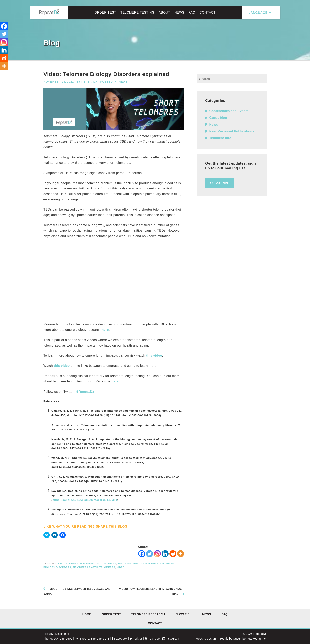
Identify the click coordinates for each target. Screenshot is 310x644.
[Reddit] (172, 553)
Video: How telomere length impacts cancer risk (151, 592)
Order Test (105, 12)
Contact (207, 12)
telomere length (85, 567)
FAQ (192, 12)
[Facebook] (141, 553)
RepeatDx (89, 81)
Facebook (119, 638)
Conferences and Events (229, 111)
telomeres (107, 567)
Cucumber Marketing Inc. (250, 638)
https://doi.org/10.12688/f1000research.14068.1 (84, 499)
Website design (205, 638)
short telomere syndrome (74, 563)
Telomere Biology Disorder (138, 563)
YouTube (152, 638)
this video (154, 355)
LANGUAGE (258, 12)
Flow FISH (184, 614)
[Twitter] (149, 553)
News (179, 12)
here (105, 329)
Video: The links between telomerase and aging (77, 592)
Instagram (170, 638)
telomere (109, 563)
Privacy (48, 633)
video (121, 567)
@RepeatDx (85, 391)
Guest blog (218, 117)
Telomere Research (148, 614)
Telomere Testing (137, 12)
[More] (180, 553)
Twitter (136, 638)
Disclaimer (62, 633)
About (164, 12)
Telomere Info (220, 138)
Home (86, 614)
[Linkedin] (165, 553)
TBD (97, 563)
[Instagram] (157, 553)
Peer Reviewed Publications (231, 131)
